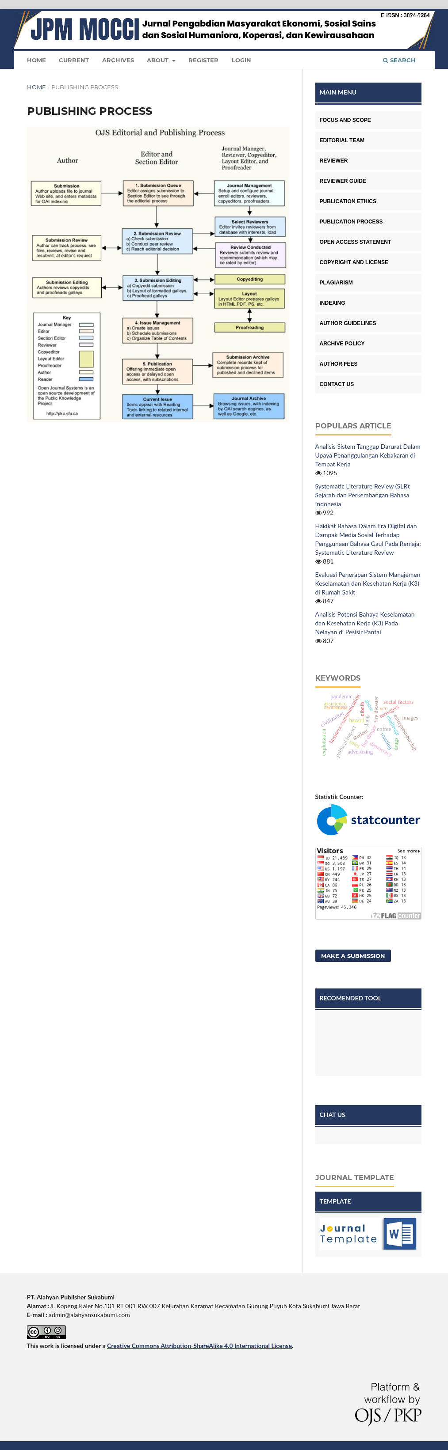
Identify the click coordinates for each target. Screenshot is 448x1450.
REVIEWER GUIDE (343, 181)
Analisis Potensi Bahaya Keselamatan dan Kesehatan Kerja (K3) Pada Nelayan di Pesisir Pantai (365, 623)
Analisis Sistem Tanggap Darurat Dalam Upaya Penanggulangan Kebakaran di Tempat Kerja (368, 455)
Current (74, 60)
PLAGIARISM (336, 283)
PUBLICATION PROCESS (351, 222)
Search (399, 60)
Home (36, 60)
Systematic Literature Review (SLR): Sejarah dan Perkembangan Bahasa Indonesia (363, 494)
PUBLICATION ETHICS (348, 201)
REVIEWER (334, 161)
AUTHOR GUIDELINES (348, 323)
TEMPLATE (335, 1201)
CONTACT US (337, 384)
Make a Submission (353, 955)
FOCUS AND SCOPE (345, 120)
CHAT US (332, 1114)
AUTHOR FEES (339, 364)
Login (241, 60)
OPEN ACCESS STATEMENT (355, 242)
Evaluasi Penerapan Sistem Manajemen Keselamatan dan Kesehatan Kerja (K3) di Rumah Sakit (368, 583)
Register (203, 60)
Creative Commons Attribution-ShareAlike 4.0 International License (199, 1345)
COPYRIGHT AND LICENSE (354, 262)
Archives (118, 60)
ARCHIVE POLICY (342, 344)
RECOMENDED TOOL (351, 998)
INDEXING (332, 303)
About (158, 60)
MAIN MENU (338, 92)
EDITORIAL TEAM (342, 140)
